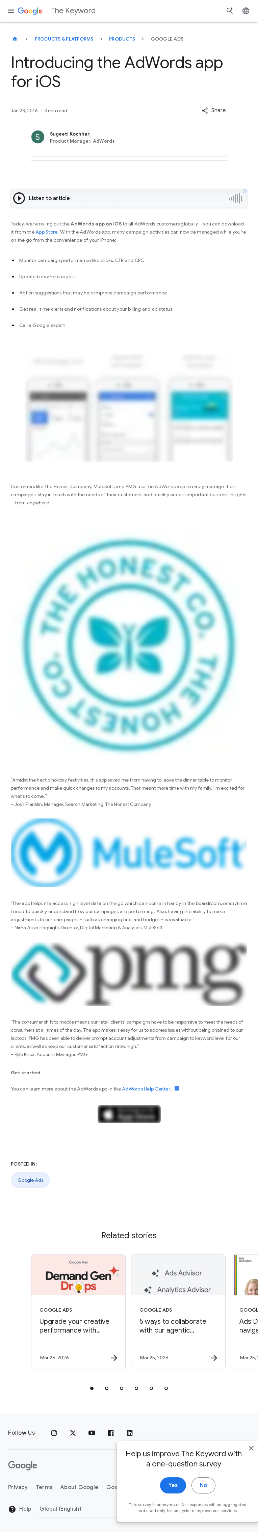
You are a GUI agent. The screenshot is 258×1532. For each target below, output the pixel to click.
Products (122, 39)
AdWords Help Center (146, 1089)
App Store (46, 232)
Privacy (18, 1487)
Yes (158, 1507)
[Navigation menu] (11, 11)
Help (19, 1509)
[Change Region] (94, 1509)
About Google (79, 1487)
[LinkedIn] (130, 1433)
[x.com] (73, 1433)
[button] (213, 110)
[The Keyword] (15, 39)
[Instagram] (54, 1433)
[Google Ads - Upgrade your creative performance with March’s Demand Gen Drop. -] (78, 1312)
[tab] (91, 1388)
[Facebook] (111, 1433)
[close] (237, 1470)
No (189, 1507)
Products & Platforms (64, 39)
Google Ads (30, 1180)
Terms (44, 1487)
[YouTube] (92, 1433)
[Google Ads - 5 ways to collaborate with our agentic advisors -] (178, 1312)
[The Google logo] (22, 1466)
